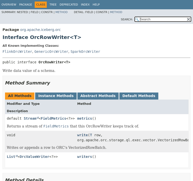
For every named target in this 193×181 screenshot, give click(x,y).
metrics (84, 118)
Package (25, 4)
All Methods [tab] (19, 96)
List (11, 157)
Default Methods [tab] (138, 96)
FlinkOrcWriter (17, 52)
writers (84, 157)
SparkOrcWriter (85, 52)
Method (61, 12)
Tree (53, 4)
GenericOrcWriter (51, 52)
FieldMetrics (53, 118)
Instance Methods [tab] (55, 96)
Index (85, 4)
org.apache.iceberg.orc (40, 30)
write (82, 135)
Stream (30, 118)
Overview (9, 4)
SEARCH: (127, 19)
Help (96, 4)
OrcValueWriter (34, 157)
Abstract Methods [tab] (98, 96)
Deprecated (69, 4)
